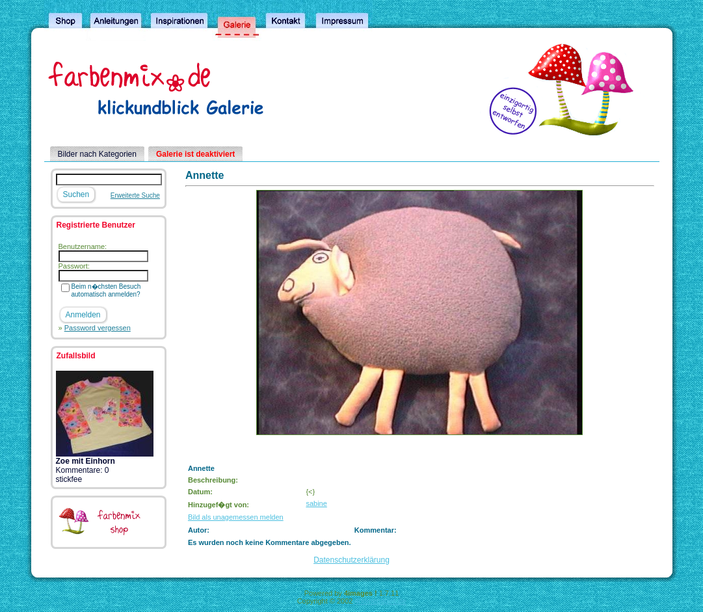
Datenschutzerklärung (351, 560)
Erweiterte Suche (135, 195)
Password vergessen (97, 328)
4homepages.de (380, 601)
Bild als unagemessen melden (236, 517)
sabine (316, 503)
